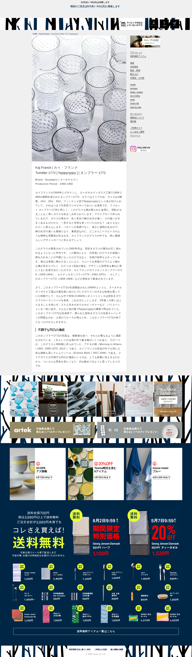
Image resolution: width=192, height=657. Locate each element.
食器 (132, 63)
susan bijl (134, 103)
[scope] (35, 24)
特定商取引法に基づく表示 (80, 649)
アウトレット (136, 52)
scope (133, 84)
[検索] (132, 139)
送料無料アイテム (138, 56)
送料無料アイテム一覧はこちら (96, 631)
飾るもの (134, 74)
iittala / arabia (136, 92)
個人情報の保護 (116, 649)
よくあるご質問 (137, 132)
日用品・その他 (137, 78)
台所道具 (134, 67)
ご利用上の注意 (100, 649)
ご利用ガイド (136, 128)
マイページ (135, 135)
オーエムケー (136, 114)
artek (132, 99)
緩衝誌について (137, 117)
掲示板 (133, 121)
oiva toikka (135, 96)
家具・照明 (135, 70)
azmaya (133, 88)
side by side (135, 107)
